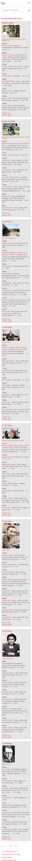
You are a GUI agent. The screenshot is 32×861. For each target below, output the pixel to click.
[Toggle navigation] (28, 3)
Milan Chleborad (7, 682)
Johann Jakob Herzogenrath (11, 45)
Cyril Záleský (6, 170)
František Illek (6, 283)
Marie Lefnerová (7, 699)
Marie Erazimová (7, 720)
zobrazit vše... (6, 113)
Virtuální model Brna (9, 851)
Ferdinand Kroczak (8, 572)
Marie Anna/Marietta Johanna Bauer (14, 300)
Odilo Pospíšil (6, 273)
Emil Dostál (6, 311)
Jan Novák (5, 709)
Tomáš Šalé (6, 829)
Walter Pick (5, 474)
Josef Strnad (6, 395)
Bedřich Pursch (7, 91)
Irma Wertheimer (7, 370)
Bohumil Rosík (6, 106)
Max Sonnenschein (8, 361)
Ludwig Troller (6, 76)
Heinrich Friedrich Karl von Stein (12, 66)
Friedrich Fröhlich (7, 673)
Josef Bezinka (6, 617)
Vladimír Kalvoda (7, 155)
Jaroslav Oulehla (7, 498)
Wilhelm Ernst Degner (9, 600)
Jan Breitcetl (6, 591)
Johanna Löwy (6, 98)
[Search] (16, 10)
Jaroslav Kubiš (6, 812)
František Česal (7, 798)
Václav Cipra (6, 508)
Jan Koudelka (6, 290)
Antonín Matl (6, 805)
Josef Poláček (6, 822)
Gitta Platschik (7, 187)
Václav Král (5, 402)
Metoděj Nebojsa (7, 610)
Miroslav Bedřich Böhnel (10, 483)
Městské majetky (7, 555)
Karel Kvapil (6, 160)
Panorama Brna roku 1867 (11, 854)
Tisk (16, 846)
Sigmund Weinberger (9, 464)
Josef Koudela (6, 491)
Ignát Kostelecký (7, 243)
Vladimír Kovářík (7, 728)
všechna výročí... (7, 115)
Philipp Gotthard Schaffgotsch (12, 457)
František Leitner (7, 208)
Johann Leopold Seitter (9, 564)
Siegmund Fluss (7, 266)
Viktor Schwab (6, 380)
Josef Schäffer (6, 385)
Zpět (10, 846)
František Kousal (7, 692)
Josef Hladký (6, 196)
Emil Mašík (5, 769)
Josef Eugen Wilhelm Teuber (11, 81)
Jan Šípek (5, 788)
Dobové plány (6, 857)
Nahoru (3, 846)
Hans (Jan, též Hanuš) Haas (11, 177)
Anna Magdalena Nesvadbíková (12, 663)
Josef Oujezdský (7, 409)
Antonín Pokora (7, 781)
